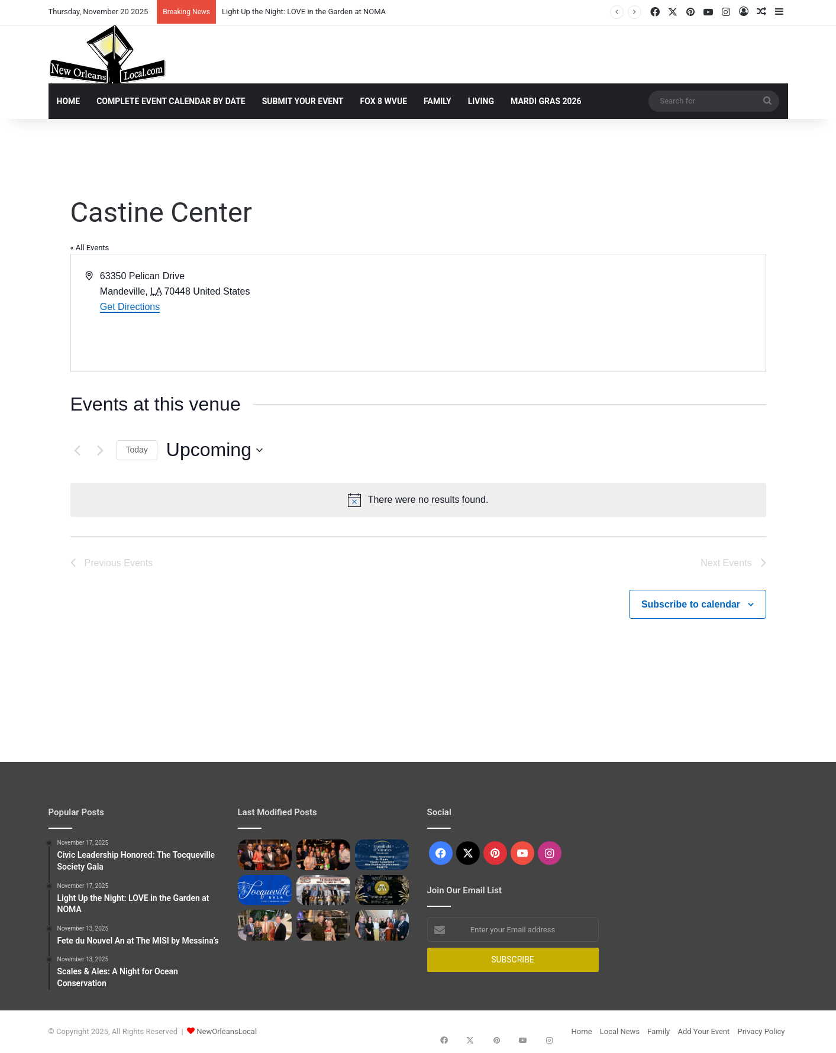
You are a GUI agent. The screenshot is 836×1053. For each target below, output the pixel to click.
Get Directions (130, 307)
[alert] (418, 500)
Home (68, 101)
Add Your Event (703, 1031)
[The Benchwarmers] (323, 890)
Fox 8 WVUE (384, 101)
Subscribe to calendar (690, 604)
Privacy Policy (761, 1031)
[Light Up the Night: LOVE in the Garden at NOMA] (323, 854)
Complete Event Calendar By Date (171, 101)
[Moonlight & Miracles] (382, 854)
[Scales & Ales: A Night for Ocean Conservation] (265, 925)
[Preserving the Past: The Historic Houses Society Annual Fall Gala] (382, 925)
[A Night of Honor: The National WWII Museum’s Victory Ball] (323, 925)
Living (481, 101)
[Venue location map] (591, 313)
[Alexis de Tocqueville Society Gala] (265, 890)
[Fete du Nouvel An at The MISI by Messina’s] (382, 890)
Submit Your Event (303, 101)
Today (137, 449)
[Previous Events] (77, 450)
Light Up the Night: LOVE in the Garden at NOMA (304, 11)
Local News (620, 1031)
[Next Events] (100, 450)
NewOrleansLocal (226, 1031)
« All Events (89, 247)
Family (437, 101)
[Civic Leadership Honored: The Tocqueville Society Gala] (265, 854)
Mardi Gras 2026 (546, 101)
